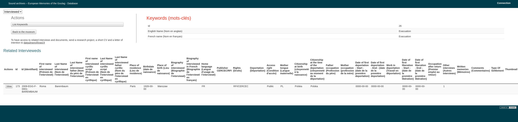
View (9, 86)
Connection (504, 3)
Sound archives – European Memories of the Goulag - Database (43, 3)
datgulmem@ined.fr (34, 42)
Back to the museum (24, 31)
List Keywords (20, 24)
